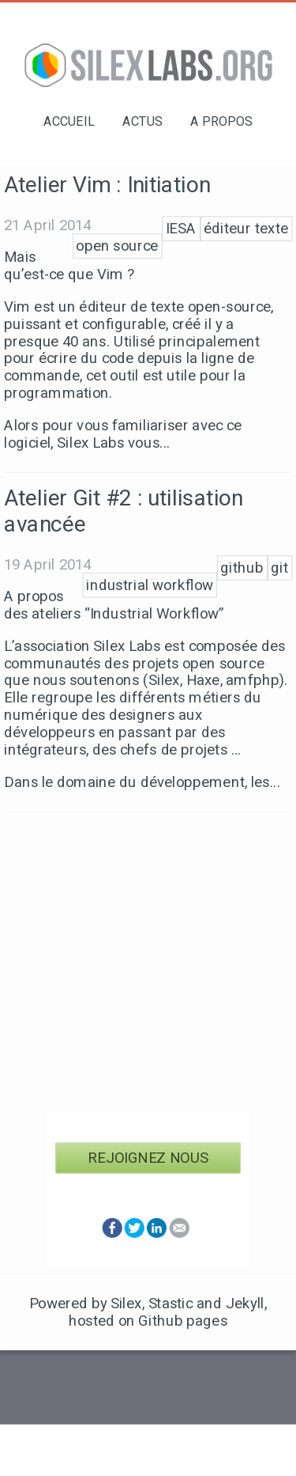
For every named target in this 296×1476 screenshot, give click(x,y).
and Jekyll (230, 1303)
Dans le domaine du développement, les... (142, 781)
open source (117, 246)
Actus (142, 121)
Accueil (69, 121)
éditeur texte (246, 228)
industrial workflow (149, 585)
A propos (221, 121)
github (242, 568)
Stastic (170, 1303)
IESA (181, 228)
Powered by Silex (85, 1303)
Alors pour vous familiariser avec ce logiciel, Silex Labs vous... (123, 434)
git (279, 568)
